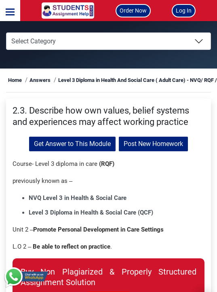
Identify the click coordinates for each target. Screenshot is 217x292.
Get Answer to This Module (72, 144)
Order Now (133, 10)
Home (15, 80)
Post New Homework (153, 144)
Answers (40, 80)
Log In (184, 10)
